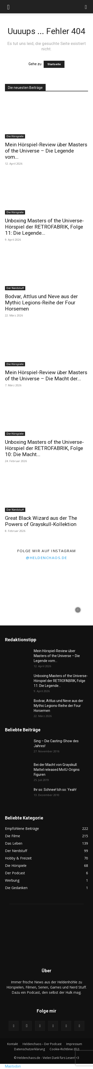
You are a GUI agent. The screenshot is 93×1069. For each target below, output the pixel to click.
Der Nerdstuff (15, 288)
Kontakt (12, 1044)
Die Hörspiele (15, 136)
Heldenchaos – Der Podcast (42, 1044)
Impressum (74, 1044)
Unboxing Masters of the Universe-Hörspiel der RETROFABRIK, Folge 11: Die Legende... (44, 227)
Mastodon (13, 1066)
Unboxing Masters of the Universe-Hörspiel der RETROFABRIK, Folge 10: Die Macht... (44, 448)
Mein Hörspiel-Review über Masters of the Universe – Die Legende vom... (46, 151)
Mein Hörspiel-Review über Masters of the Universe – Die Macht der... (46, 375)
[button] (8, 6)
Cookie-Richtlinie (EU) (64, 1049)
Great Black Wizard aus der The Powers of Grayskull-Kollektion (41, 521)
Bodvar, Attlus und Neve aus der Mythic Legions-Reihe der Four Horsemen (41, 302)
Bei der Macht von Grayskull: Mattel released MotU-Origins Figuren (57, 770)
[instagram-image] (15, 578)
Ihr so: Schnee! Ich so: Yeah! (55, 790)
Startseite (54, 64)
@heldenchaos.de (46, 557)
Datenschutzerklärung (29, 1049)
